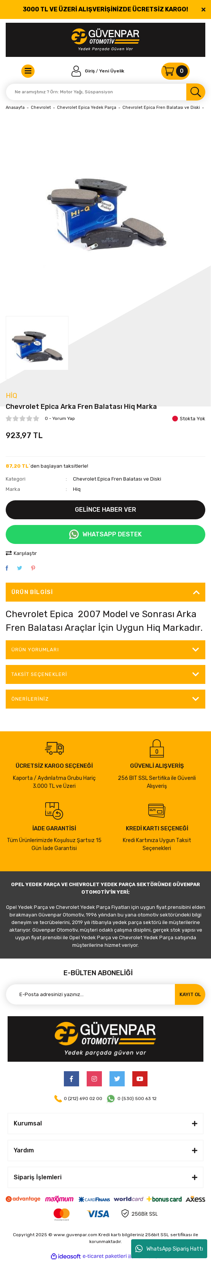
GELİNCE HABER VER (105, 509)
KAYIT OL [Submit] (190, 994)
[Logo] (105, 39)
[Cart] (175, 71)
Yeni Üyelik (111, 71)
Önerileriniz (30, 699)
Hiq (11, 395)
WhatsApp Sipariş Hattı (169, 1249)
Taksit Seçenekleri (39, 674)
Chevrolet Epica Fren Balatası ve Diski (117, 479)
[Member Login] (83, 71)
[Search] (105, 92)
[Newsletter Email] (105, 994)
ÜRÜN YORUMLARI (35, 649)
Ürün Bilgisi (32, 592)
